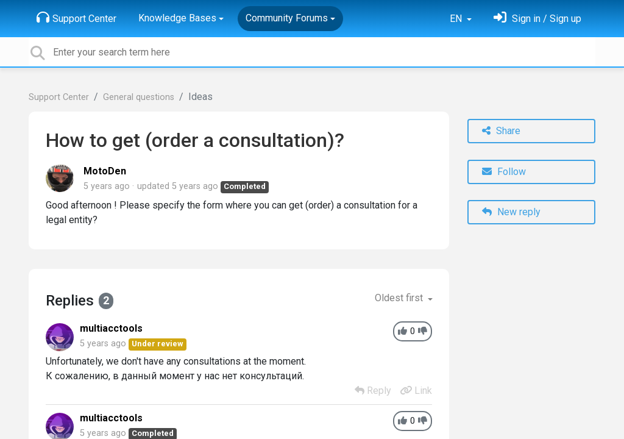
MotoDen (104, 171)
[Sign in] (537, 18)
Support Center (76, 17)
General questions (138, 97)
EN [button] (457, 18)
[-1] (422, 331)
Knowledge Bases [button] (177, 18)
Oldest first (400, 298)
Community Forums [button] (287, 18)
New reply (511, 212)
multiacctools (111, 328)
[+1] (402, 331)
